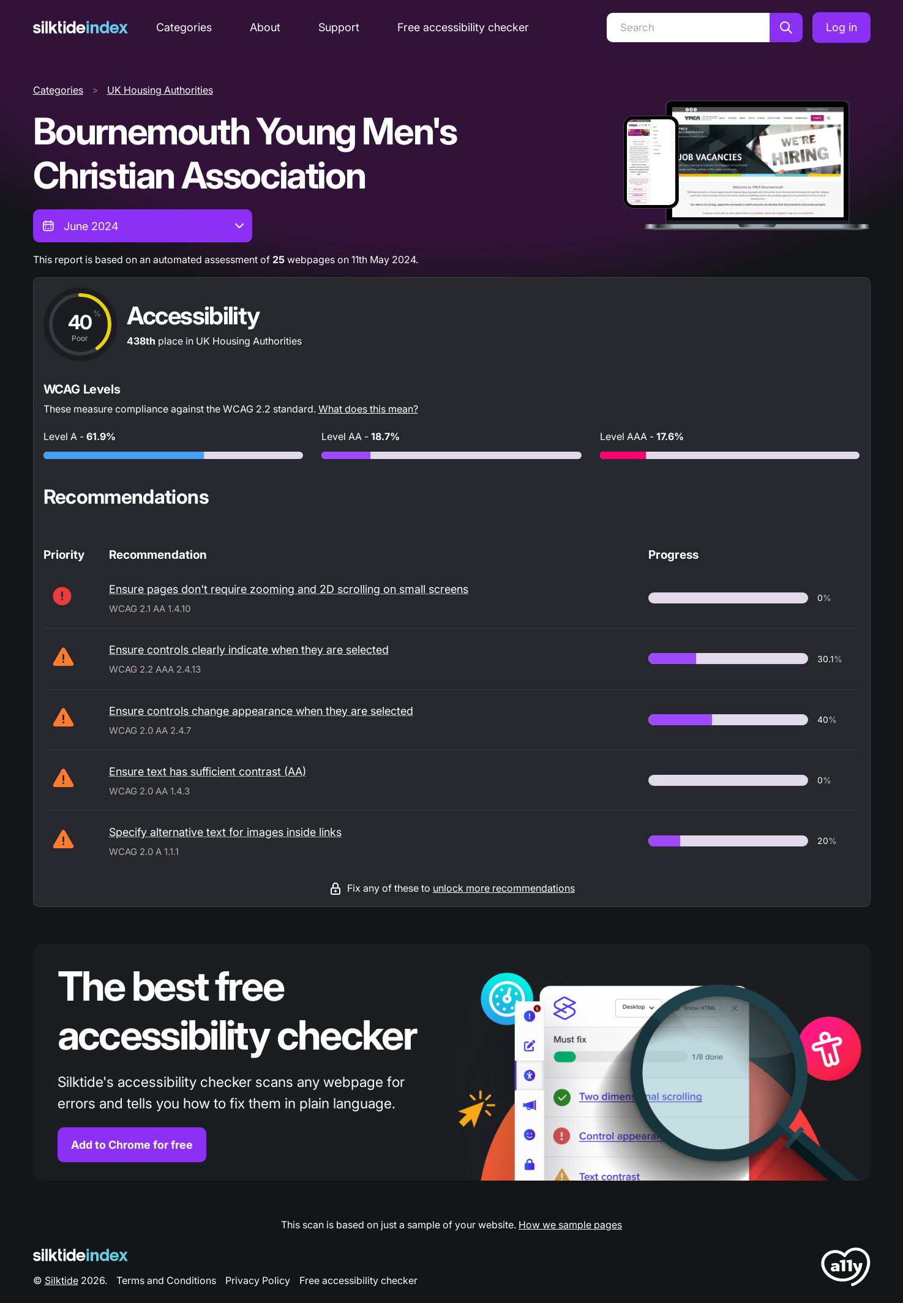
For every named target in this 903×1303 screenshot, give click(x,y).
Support (338, 27)
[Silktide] (80, 27)
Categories (184, 27)
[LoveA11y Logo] (846, 1269)
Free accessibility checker (463, 27)
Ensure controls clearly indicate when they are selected (249, 649)
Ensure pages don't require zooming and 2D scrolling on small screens (288, 589)
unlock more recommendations (504, 888)
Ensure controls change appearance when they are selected (261, 710)
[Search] (688, 27)
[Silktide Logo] (80, 1255)
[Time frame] (142, 225)
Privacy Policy (257, 1280)
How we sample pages (570, 1225)
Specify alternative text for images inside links (225, 832)
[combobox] (142, 225)
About (265, 27)
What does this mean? (368, 409)
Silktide (61, 1280)
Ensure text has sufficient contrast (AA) (207, 771)
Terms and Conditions (166, 1280)
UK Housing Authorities (160, 90)
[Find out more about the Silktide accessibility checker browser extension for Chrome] (452, 1062)
